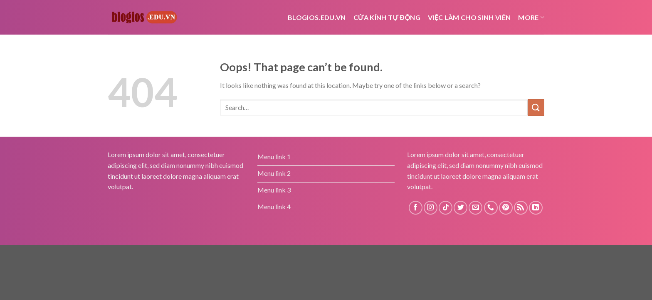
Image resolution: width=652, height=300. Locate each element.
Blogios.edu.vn (317, 17)
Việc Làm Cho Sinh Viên (469, 17)
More (531, 17)
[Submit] (536, 107)
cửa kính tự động (386, 17)
